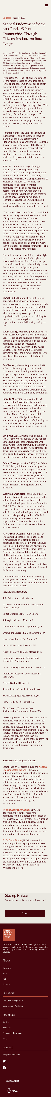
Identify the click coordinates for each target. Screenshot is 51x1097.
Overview (7, 968)
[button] (46, 5)
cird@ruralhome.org (11, 1055)
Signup (25, 913)
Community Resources (12, 1033)
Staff (4, 979)
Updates (7, 18)
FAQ (4, 1038)
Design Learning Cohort (13, 1000)
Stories (6, 1022)
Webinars (6, 1028)
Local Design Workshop (13, 1006)
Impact (6, 973)
